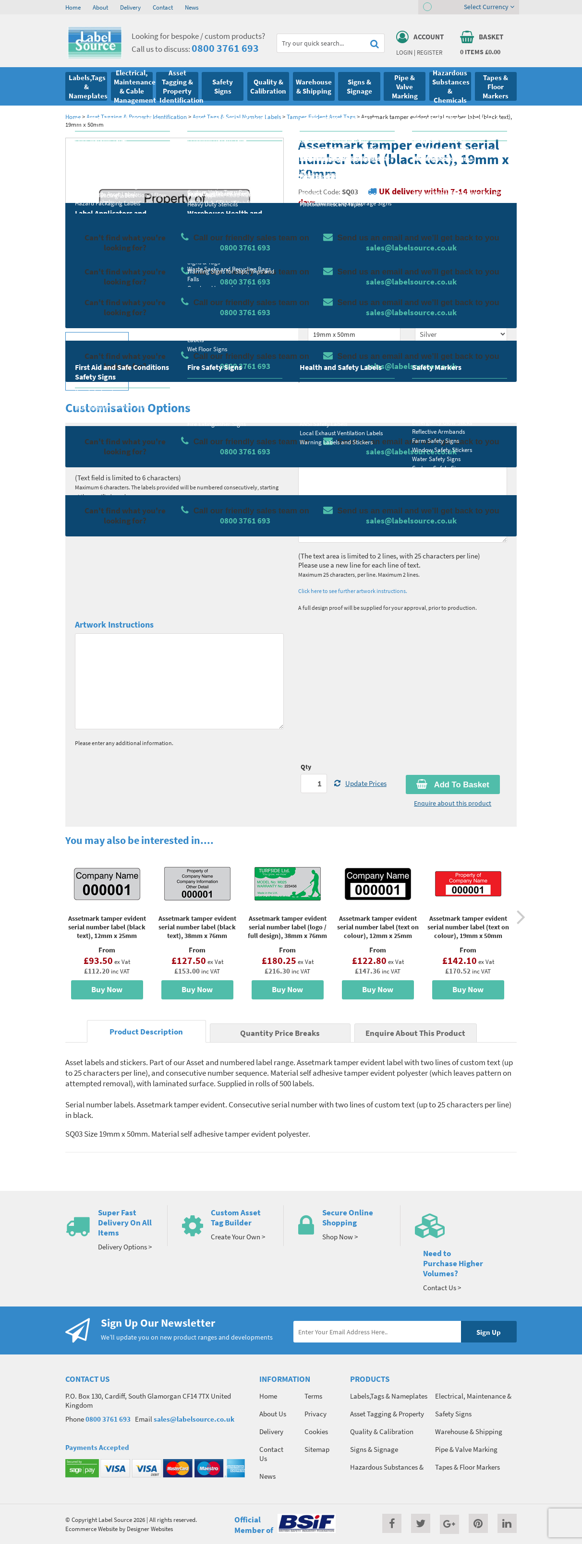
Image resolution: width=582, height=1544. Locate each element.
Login (404, 52)
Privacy (315, 1413)
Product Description (146, 1032)
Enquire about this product (452, 803)
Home (73, 7)
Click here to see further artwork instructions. (352, 590)
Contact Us (271, 1454)
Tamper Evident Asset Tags (321, 116)
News (191, 7)
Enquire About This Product (415, 1033)
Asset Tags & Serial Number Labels (237, 116)
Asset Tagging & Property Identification (136, 116)
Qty (306, 766)
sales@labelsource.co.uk (194, 1419)
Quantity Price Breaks (461, 249)
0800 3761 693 (225, 48)
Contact (163, 7)
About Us (272, 1413)
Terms (313, 1396)
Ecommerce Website (91, 1528)
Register (429, 52)
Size (314, 317)
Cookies (316, 1431)
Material (320, 279)
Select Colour (435, 317)
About (100, 7)
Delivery (130, 7)
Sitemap (316, 1449)
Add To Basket (452, 784)
